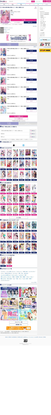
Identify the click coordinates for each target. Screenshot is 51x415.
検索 (33, 1)
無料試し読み (30, 22)
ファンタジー (10, 27)
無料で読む (21, 169)
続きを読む (35, 26)
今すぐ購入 (24, 19)
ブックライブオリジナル (5, 280)
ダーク (20, 278)
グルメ (14, 278)
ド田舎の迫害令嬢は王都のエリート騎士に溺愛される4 (18, 77)
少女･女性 (12, 12)
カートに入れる (17, 22)
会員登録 (49, 1)
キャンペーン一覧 (18, 322)
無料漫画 (41, 15)
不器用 (30, 278)
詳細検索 (41, 30)
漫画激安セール (43, 17)
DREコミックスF (7, 29)
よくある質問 (42, 32)
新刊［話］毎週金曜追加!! (44, 14)
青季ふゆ (15, 11)
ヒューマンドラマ (32, 271)
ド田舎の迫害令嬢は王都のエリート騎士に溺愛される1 (18, 48)
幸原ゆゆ (12, 11)
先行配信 (17, 276)
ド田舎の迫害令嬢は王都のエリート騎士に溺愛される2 (18, 58)
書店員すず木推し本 (8, 273)
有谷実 (19, 11)
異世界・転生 (25, 271)
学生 (22, 273)
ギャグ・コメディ (15, 275)
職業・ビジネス (3, 278)
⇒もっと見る (33, 282)
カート (31, 53)
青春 (21, 276)
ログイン (44, 1)
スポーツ (27, 276)
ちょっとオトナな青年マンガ (5, 275)
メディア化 (42, 18)
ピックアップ (42, 11)
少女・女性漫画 (43, 24)
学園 (19, 273)
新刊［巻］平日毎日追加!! (44, 12)
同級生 (13, 276)
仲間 (25, 275)
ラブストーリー (19, 271)
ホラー (32, 276)
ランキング (42, 20)
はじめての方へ (42, 34)
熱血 (17, 278)
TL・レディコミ (43, 27)
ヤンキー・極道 (25, 278)
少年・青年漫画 (43, 25)
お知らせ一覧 (42, 35)
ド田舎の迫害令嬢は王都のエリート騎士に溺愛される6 (18, 96)
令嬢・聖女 (6, 27)
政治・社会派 (9, 278)
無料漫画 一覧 (18, 324)
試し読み (31, 50)
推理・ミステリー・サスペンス (6, 276)
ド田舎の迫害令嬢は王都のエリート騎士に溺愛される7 (18, 106)
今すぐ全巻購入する (18, 116)
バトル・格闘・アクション (10, 271)
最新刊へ (35, 46)
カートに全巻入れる (19, 118)
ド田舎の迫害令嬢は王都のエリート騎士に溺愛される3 (18, 67)
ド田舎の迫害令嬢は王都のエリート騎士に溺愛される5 (18, 87)
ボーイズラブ (15, 273)
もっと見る (18, 217)
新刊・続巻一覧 (43, 21)
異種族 (24, 276)
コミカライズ (21, 275)
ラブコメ (2, 273)
